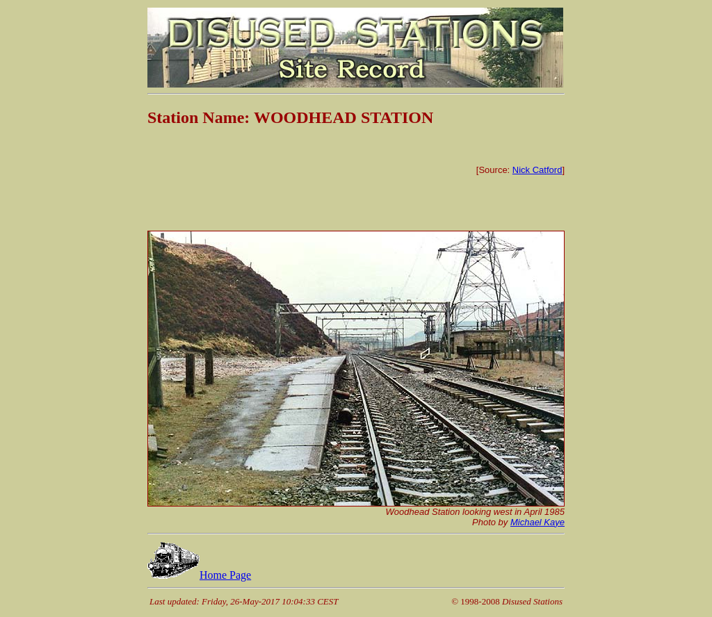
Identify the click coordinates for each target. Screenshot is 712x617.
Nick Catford (537, 170)
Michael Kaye (537, 522)
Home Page (199, 575)
